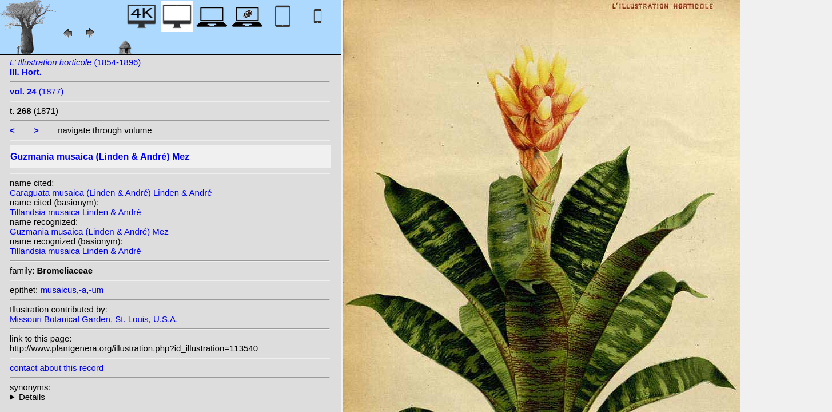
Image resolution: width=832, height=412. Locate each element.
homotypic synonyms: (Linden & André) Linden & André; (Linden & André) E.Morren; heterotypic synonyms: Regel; (170, 397)
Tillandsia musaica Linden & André (75, 212)
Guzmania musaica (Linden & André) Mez (89, 231)
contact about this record (56, 368)
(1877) (36, 91)
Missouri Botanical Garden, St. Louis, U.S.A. (94, 319)
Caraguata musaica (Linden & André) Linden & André (111, 192)
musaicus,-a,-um (71, 290)
